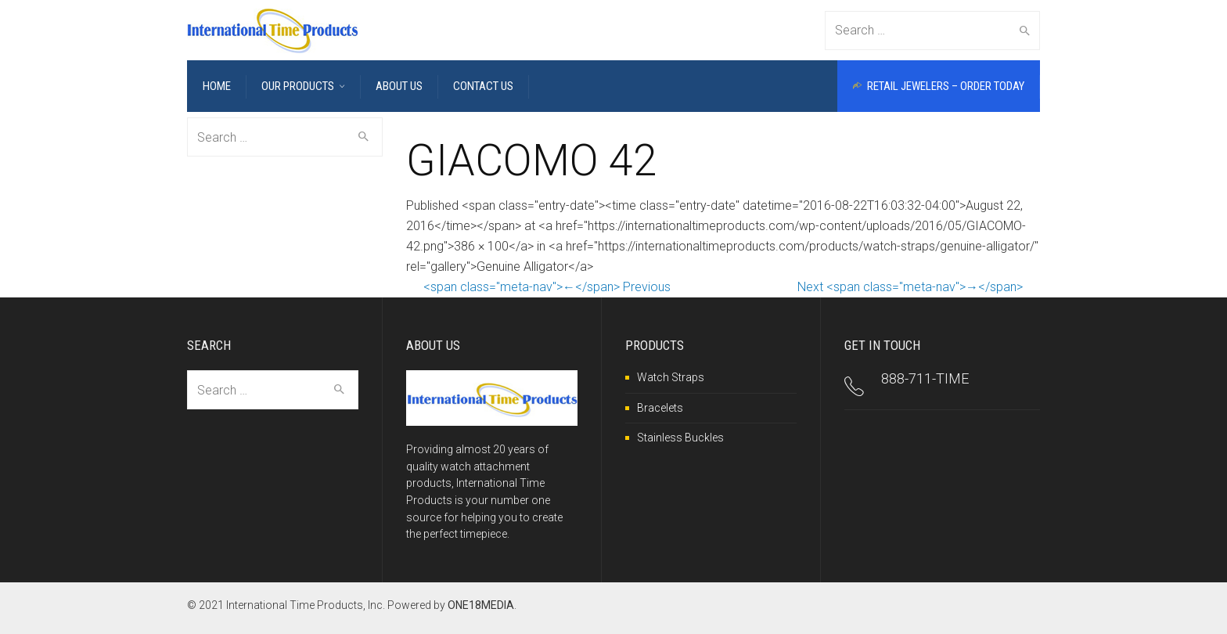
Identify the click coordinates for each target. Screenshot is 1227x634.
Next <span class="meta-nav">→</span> (910, 286)
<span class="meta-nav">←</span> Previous (547, 286)
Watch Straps (670, 377)
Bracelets (660, 408)
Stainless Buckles (680, 437)
